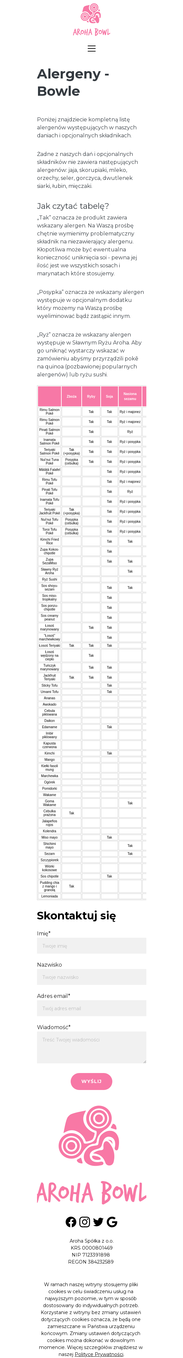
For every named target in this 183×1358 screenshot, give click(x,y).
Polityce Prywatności (99, 1354)
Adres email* (53, 996)
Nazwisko (49, 965)
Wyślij (91, 1081)
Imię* (44, 933)
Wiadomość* (54, 1027)
